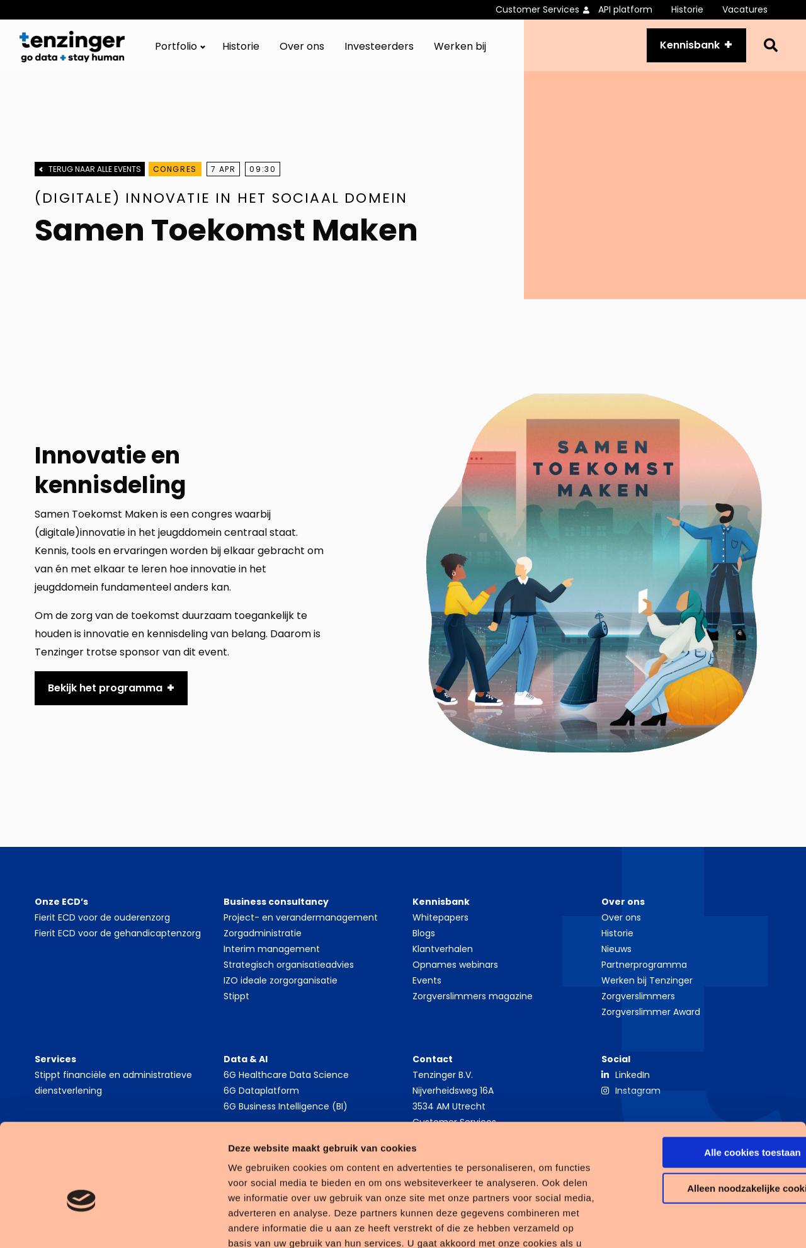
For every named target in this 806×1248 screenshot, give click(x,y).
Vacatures (745, 9)
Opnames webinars (455, 969)
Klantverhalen (442, 953)
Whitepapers (440, 922)
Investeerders (379, 50)
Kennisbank (686, 48)
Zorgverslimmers (638, 1000)
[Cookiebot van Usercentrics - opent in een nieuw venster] (81, 1223)
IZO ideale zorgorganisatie (281, 985)
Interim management (272, 953)
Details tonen (195, 1223)
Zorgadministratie (263, 937)
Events (426, 985)
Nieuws (616, 953)
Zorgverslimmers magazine (472, 1000)
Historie (687, 9)
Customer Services (537, 9)
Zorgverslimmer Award (650, 1016)
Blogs (423, 937)
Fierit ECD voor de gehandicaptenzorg (118, 937)
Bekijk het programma (105, 692)
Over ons (302, 50)
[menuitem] (547, 10)
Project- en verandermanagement (301, 922)
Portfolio (176, 50)
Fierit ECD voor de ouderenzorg (102, 922)
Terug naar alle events (94, 175)
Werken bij (460, 50)
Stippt (236, 1000)
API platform (625, 9)
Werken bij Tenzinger (647, 985)
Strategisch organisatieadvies (289, 969)
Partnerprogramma (644, 969)
